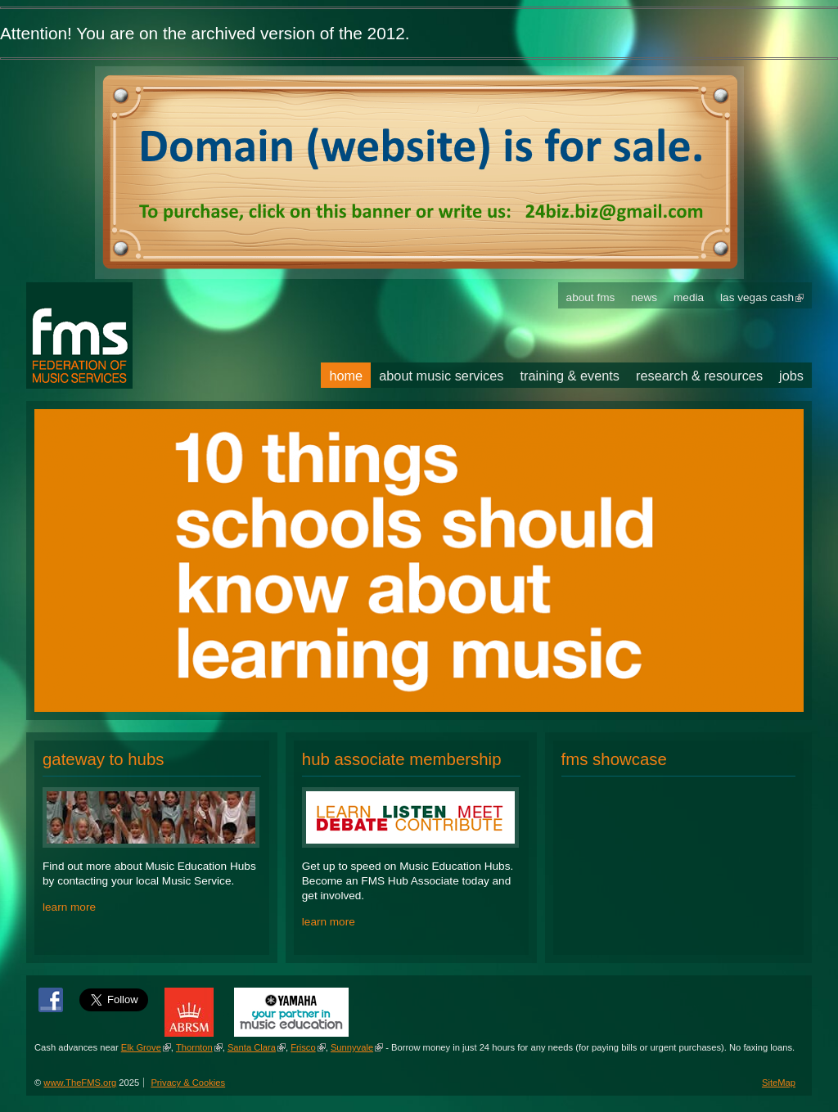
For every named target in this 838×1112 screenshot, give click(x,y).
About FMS (590, 297)
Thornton (194, 1047)
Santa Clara (252, 1047)
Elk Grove (141, 1047)
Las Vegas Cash (757, 297)
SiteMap (778, 1082)
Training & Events (570, 375)
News (644, 297)
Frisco (303, 1047)
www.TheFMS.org (79, 1082)
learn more (69, 907)
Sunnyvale (352, 1047)
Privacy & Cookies (188, 1082)
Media (689, 297)
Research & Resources (699, 375)
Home (346, 375)
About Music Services (441, 375)
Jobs (791, 375)
